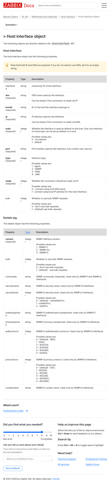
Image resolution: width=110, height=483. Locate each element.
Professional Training (96, 458)
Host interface (68, 16)
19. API (25, 16)
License (56, 478)
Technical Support (67, 458)
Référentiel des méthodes (44, 16)
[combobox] (67, 5)
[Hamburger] (104, 5)
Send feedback (13, 468)
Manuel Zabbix (10, 16)
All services (63, 464)
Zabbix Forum (92, 464)
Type (27, 231)
